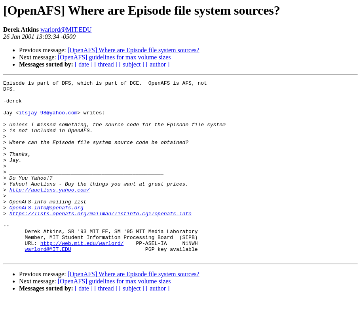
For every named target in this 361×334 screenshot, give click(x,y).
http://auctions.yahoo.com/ (50, 212)
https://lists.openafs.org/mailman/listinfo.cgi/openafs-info (101, 240)
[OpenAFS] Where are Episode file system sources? (134, 50)
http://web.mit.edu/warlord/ (82, 276)
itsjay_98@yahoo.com (48, 119)
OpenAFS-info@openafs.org (47, 233)
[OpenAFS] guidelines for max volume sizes (114, 57)
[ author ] (158, 64)
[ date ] (84, 64)
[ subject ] (131, 64)
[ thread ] (106, 64)
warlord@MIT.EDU (66, 29)
